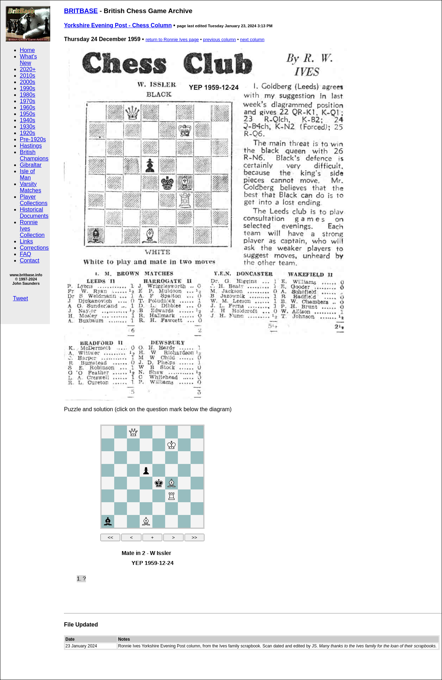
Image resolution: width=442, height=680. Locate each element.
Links (26, 241)
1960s (27, 107)
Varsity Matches (30, 187)
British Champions (34, 155)
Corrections (34, 248)
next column (252, 39)
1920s (27, 133)
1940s (27, 120)
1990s (27, 88)
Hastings (31, 146)
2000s (27, 82)
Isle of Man (27, 174)
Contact (29, 260)
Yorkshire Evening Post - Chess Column (118, 25)
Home (27, 50)
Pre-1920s (33, 139)
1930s (27, 127)
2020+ (28, 69)
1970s (27, 101)
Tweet (20, 298)
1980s (27, 95)
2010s (27, 76)
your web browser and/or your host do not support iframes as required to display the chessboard (152, 506)
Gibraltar (30, 165)
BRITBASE (81, 11)
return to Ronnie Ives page (172, 39)
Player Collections (33, 200)
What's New (28, 59)
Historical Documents (34, 212)
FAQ (25, 254)
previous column (219, 39)
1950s (27, 114)
